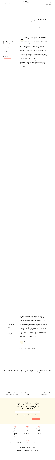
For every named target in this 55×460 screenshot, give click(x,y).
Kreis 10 (39, 442)
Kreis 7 (28, 442)
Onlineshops (39, 430)
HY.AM (32, 457)
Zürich (20, 4)
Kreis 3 (14, 442)
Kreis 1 (8, 442)
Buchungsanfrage (27, 433)
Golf (39, 431)
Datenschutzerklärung (23, 415)
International (24, 4)
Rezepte (39, 433)
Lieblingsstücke (39, 428)
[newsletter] (31, 455)
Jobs (30, 449)
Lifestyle (14, 2)
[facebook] (24, 455)
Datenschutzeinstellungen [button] (28, 450)
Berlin (3, 4)
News (39, 434)
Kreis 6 (25, 442)
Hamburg (5, 4)
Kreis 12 (46, 442)
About (20, 447)
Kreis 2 (11, 442)
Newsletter (34, 447)
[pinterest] (28, 455)
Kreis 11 (43, 442)
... (3, 55)
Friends (33, 449)
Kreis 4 (18, 442)
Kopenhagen (10, 4)
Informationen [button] (27, 445)
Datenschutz (19, 450)
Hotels (27, 431)
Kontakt (23, 447)
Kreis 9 (35, 442)
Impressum (36, 450)
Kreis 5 (21, 442)
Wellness (27, 430)
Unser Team (28, 447)
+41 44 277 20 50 (5, 56)
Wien (17, 4)
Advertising (26, 449)
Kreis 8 (32, 442)
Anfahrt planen (6, 51)
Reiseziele (27, 428)
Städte (3, 2)
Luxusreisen (8, 2)
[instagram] (26, 455)
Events (21, 449)
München (14, 4)
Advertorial (40, 27)
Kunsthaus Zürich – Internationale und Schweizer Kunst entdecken (12, 334)
